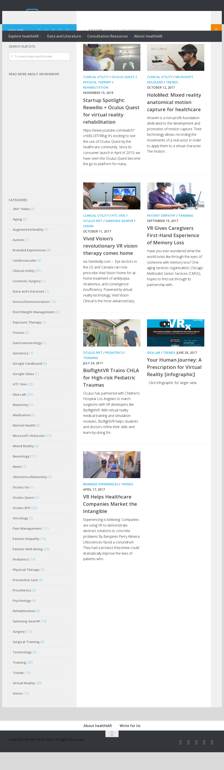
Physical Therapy (97, 100)
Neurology (21, 474)
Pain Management (27, 546)
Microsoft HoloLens (29, 453)
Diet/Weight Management (34, 329)
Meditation (21, 433)
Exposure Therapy (27, 340)
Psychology (22, 618)
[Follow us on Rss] (67, 48)
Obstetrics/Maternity (30, 494)
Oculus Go (21, 505)
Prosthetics (22, 608)
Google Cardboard (27, 381)
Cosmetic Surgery (27, 299)
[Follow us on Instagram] (60, 48)
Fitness (18, 350)
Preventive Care (25, 597)
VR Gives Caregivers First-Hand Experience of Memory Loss (173, 252)
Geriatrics (20, 371)
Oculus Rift (93, 238)
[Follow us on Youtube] (53, 48)
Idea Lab (153, 370)
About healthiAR (148, 36)
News (17, 484)
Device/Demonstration (31, 319)
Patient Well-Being (28, 567)
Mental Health (24, 443)
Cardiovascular (24, 278)
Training (185, 233)
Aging (17, 237)
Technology (22, 670)
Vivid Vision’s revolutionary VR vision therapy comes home (110, 263)
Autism (18, 257)
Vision (88, 244)
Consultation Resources (107, 36)
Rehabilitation (95, 105)
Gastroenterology (27, 360)
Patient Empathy (161, 233)
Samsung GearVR (119, 238)
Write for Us (130, 743)
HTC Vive (118, 233)
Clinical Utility (96, 95)
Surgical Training (26, 659)
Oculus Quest (123, 95)
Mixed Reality (23, 463)
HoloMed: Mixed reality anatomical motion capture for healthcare (174, 119)
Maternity (20, 422)
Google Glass (23, 391)
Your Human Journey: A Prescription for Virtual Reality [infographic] (174, 384)
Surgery (19, 649)
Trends (172, 100)
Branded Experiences (100, 502)
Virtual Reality (24, 701)
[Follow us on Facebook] (46, 48)
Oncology (20, 536)
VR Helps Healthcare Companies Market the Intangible (110, 521)
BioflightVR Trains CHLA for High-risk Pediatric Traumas (111, 395)
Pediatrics (114, 370)
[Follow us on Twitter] (39, 48)
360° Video (21, 226)
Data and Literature (64, 36)
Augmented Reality (28, 247)
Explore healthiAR (24, 36)
